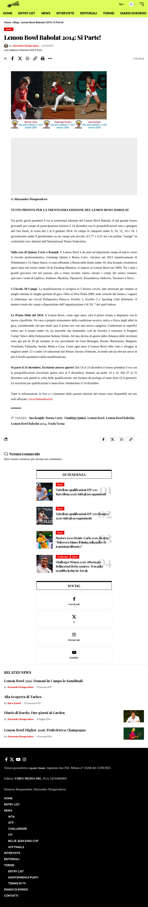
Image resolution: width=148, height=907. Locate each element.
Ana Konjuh (36, 418)
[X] (74, 619)
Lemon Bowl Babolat (120, 418)
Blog (16, 22)
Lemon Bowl (95, 418)
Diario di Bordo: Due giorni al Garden (34, 712)
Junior (9, 29)
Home (7, 22)
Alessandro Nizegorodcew (26, 45)
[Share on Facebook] (12, 58)
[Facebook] (74, 601)
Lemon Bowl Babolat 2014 (28, 424)
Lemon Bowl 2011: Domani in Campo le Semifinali (43, 681)
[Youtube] (74, 655)
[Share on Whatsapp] (27, 58)
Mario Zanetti (14, 703)
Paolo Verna (56, 424)
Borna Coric (54, 418)
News (60, 484)
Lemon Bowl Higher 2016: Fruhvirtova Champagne (45, 730)
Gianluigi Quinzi (75, 418)
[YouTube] (18, 759)
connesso (24, 459)
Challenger (62, 556)
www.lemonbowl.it (41, 399)
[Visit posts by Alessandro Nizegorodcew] (6, 46)
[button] (114, 4)
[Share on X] (19, 58)
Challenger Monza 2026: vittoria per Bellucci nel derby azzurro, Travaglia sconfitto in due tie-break (79, 566)
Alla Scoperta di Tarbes (23, 696)
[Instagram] (74, 637)
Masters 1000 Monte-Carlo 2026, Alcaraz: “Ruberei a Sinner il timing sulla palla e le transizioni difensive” (82, 542)
